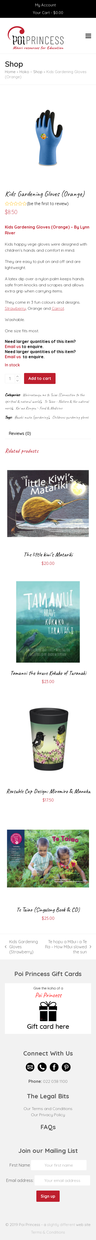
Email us (13, 346)
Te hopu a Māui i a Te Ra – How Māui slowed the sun (67, 946)
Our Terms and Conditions (48, 1108)
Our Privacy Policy (48, 1114)
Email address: (20, 1180)
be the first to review (47, 204)
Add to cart (39, 378)
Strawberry (15, 308)
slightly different (61, 1224)
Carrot (58, 308)
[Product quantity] (10, 378)
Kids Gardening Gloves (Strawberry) (21, 946)
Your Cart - (48, 12)
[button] (88, 36)
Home (10, 71)
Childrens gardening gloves (70, 417)
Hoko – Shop (30, 71)
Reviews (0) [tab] (20, 433)
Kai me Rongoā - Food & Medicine (39, 408)
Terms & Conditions (48, 1232)
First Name (19, 1165)
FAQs (48, 1127)
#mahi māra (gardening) (31, 417)
